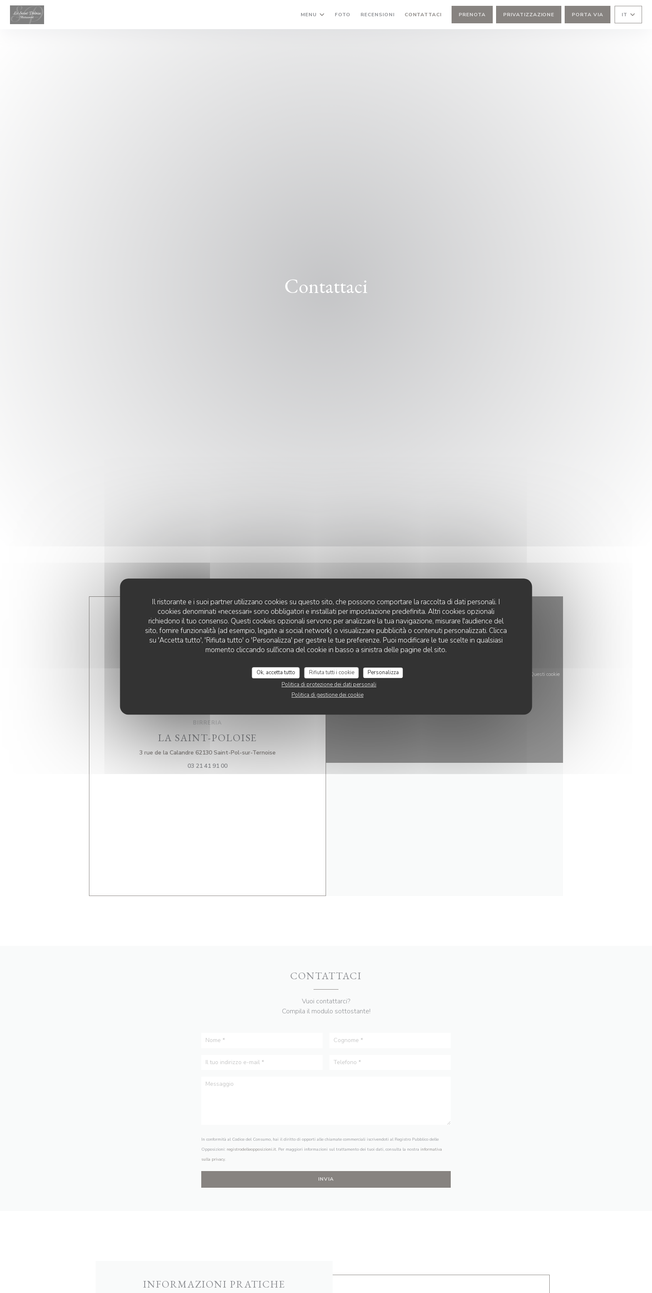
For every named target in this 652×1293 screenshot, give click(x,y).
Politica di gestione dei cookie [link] (327, 695)
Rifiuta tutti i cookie (331, 672)
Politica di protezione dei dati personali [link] (329, 684)
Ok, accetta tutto (276, 672)
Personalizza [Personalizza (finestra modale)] (383, 672)
